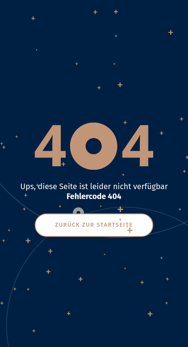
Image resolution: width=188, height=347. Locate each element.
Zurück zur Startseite (94, 224)
